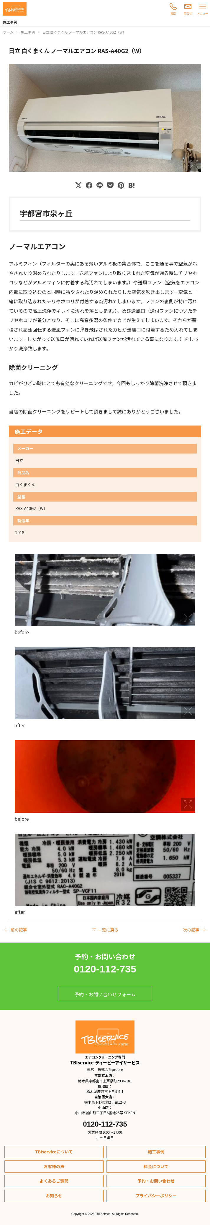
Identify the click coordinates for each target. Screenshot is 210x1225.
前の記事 (19, 930)
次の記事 (191, 930)
